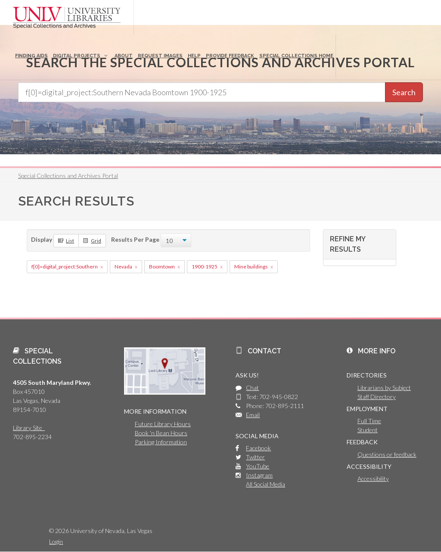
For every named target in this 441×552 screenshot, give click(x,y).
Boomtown (162, 266)
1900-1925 (204, 266)
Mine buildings (251, 266)
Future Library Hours (163, 423)
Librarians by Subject (384, 387)
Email (253, 414)
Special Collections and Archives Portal (68, 175)
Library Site (29, 427)
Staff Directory (376, 396)
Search (404, 92)
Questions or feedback (386, 454)
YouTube (257, 466)
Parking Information (161, 442)
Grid (92, 240)
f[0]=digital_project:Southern (64, 266)
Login (56, 541)
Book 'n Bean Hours (161, 433)
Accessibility (373, 478)
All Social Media (265, 484)
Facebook (258, 448)
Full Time (369, 420)
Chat (252, 387)
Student (367, 429)
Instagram (259, 475)
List (66, 240)
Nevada (123, 266)
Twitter (255, 457)
